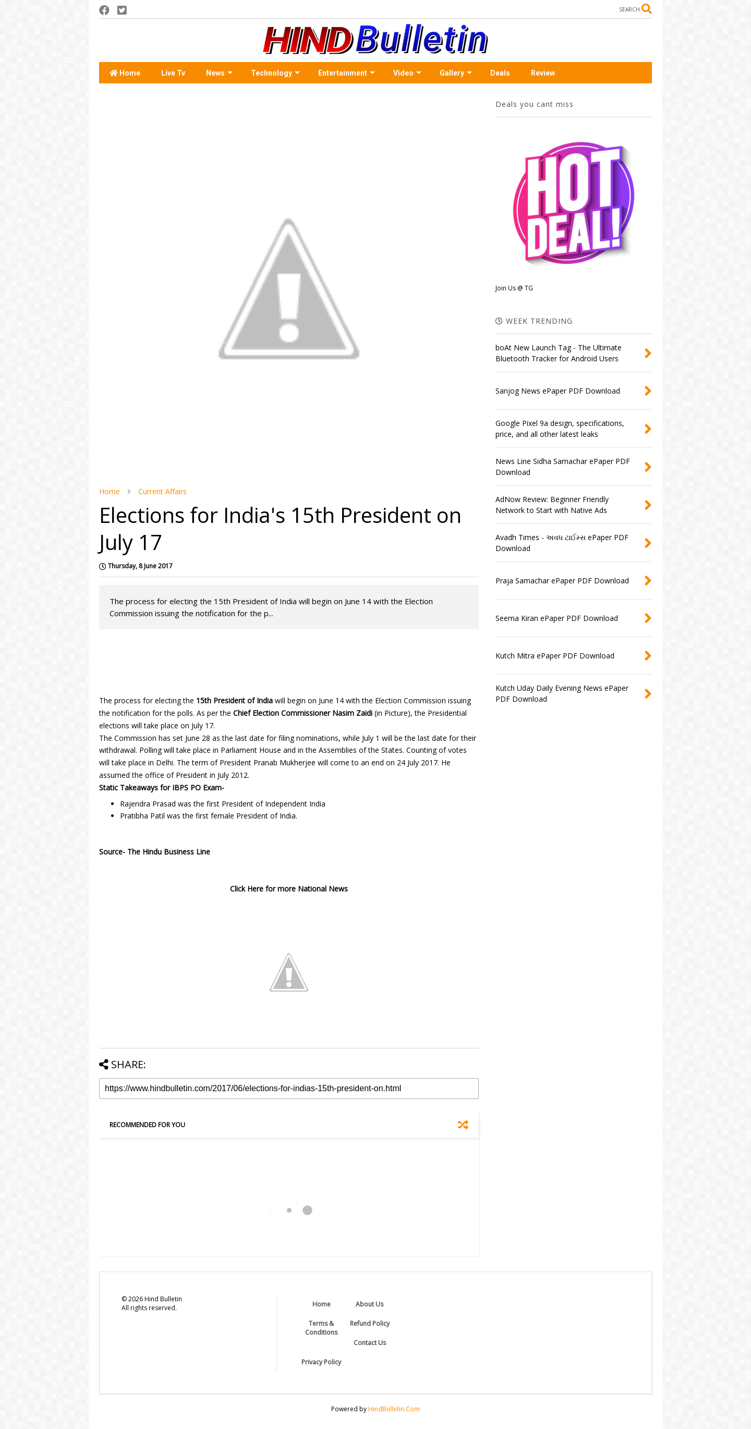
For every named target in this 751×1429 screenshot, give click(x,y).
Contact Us (370, 1342)
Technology (275, 73)
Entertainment (346, 73)
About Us (369, 1304)
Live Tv (173, 73)
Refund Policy (370, 1323)
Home (125, 73)
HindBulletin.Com (394, 1408)
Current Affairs (162, 491)
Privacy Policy (321, 1362)
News (219, 73)
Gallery (456, 73)
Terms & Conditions (321, 1328)
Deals (500, 73)
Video (407, 73)
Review (543, 73)
